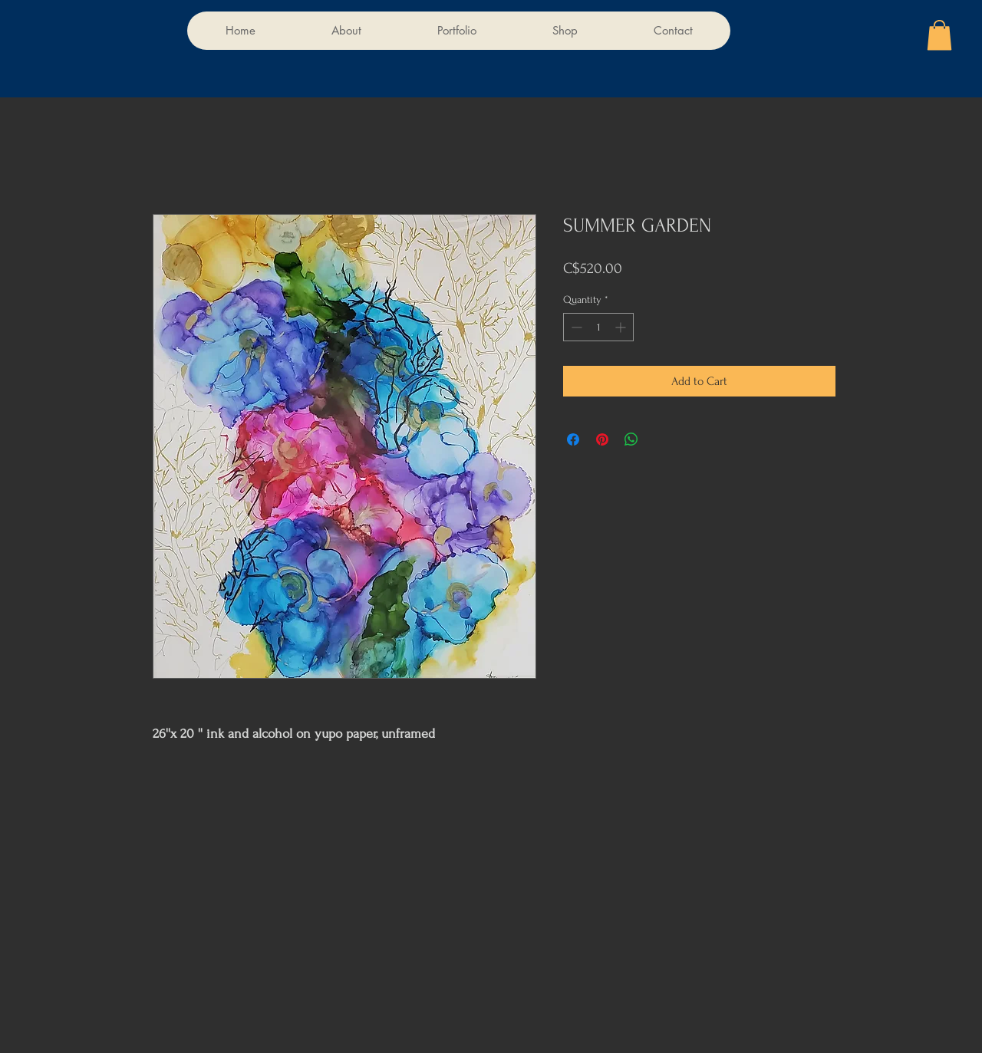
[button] (939, 35)
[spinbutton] (598, 327)
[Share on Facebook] (573, 439)
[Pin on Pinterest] (602, 439)
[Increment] (621, 327)
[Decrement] (575, 327)
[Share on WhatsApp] (631, 439)
